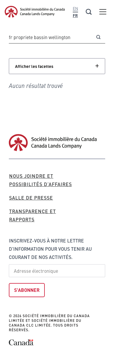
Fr (75, 15)
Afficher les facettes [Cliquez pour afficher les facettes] (34, 66)
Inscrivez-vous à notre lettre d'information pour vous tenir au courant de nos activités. (50, 248)
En (75, 8)
